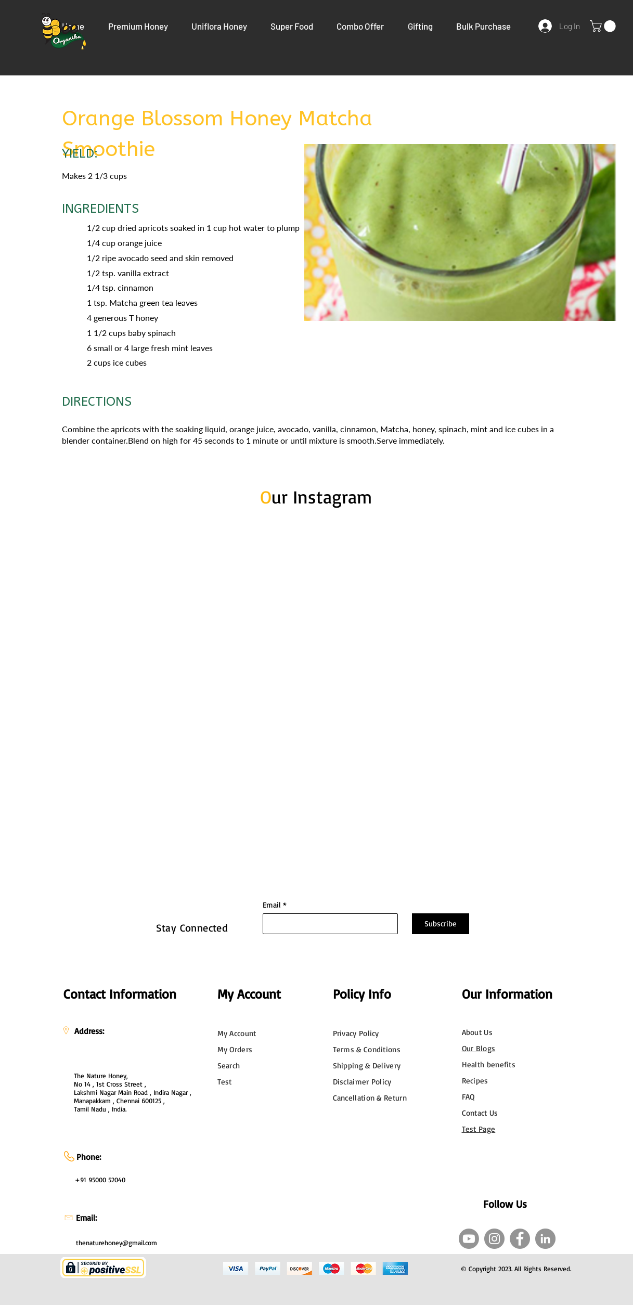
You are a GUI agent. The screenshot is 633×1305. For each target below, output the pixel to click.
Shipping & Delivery (367, 1065)
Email (272, 905)
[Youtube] (469, 1239)
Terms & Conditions (367, 1049)
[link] (604, 26)
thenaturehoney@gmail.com (116, 1242)
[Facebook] (520, 1239)
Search (228, 1065)
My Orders (235, 1049)
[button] (137, 26)
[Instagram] (494, 1239)
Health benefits (489, 1064)
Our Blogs (479, 1048)
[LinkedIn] (545, 1239)
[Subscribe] (440, 923)
